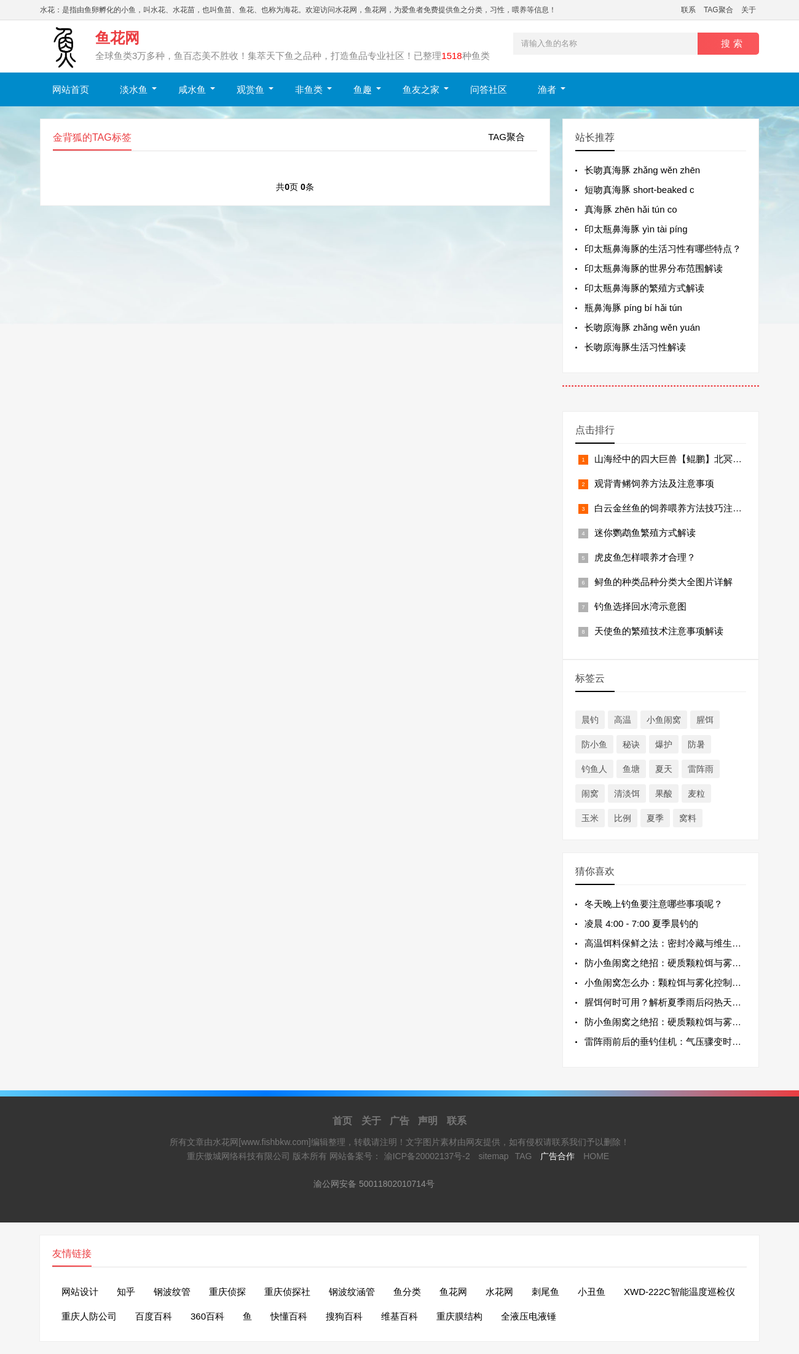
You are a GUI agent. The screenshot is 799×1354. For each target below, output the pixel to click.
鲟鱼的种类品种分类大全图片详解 (663, 582)
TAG (523, 1156)
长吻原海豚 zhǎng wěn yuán (642, 327)
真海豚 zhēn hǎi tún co (630, 209)
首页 (342, 1121)
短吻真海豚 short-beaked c (639, 189)
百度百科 (153, 1316)
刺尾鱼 (545, 1291)
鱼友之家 (421, 89)
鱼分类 (407, 1291)
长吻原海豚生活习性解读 (635, 347)
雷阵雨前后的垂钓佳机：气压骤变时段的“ (669, 1041)
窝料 (687, 818)
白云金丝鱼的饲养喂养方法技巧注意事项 (677, 508)
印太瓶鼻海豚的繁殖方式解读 (644, 288)
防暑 (696, 744)
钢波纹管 (172, 1291)
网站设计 (79, 1291)
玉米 (590, 818)
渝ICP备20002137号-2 (427, 1156)
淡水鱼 (134, 89)
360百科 (207, 1316)
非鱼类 (309, 89)
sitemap (494, 1156)
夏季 (655, 818)
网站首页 (70, 89)
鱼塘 (631, 769)
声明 (428, 1121)
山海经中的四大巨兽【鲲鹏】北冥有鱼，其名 (686, 459)
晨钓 (590, 720)
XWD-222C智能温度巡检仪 (679, 1291)
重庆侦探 (227, 1291)
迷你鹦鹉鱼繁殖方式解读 (645, 532)
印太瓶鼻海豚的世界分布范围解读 (653, 268)
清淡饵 (627, 793)
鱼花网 (453, 1291)
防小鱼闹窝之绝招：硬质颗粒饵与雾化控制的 (676, 963)
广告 (399, 1121)
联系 (688, 10)
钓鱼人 (594, 769)
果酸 (663, 793)
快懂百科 (288, 1316)
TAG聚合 (718, 10)
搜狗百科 (344, 1316)
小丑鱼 (591, 1291)
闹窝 (590, 793)
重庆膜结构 (459, 1316)
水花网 (499, 1291)
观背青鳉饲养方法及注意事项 (654, 483)
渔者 (547, 89)
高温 (622, 720)
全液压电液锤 (528, 1316)
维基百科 (399, 1316)
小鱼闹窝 (664, 720)
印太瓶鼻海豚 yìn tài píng (636, 229)
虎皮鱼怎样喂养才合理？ (645, 557)
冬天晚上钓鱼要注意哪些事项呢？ (653, 904)
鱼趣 (362, 89)
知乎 (126, 1291)
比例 (622, 818)
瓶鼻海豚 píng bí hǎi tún (633, 307)
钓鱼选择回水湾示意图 (640, 606)
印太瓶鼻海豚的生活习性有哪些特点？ (662, 248)
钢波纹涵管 (352, 1291)
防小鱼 (594, 744)
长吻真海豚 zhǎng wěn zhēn (642, 170)
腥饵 (705, 720)
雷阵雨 (701, 769)
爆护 (663, 744)
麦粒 (696, 793)
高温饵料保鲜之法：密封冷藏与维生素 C (667, 943)
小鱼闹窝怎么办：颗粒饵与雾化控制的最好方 (676, 982)
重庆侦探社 (287, 1291)
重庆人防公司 (89, 1316)
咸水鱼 (192, 89)
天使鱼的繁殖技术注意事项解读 (658, 631)
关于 (748, 10)
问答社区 (488, 89)
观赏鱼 (250, 89)
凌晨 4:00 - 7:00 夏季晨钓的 (641, 923)
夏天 (663, 769)
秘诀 (631, 744)
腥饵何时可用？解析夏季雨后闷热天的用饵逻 (676, 1002)
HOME (596, 1156)
